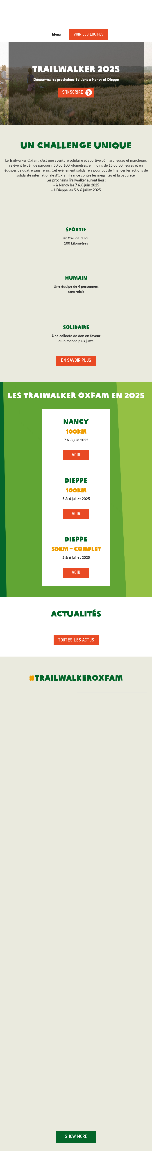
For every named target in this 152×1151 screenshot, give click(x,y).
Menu (54, 34)
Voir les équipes (89, 34)
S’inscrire (72, 92)
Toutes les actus (76, 640)
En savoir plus (76, 360)
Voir (76, 455)
